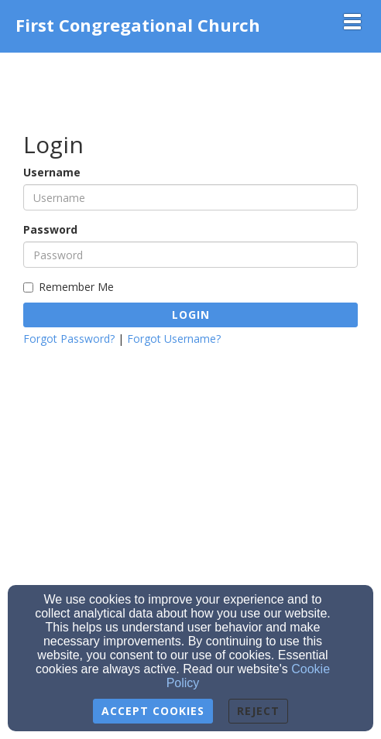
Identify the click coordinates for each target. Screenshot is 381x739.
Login (191, 314)
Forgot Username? (174, 338)
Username (52, 172)
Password (50, 229)
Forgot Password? (69, 338)
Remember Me (68, 286)
